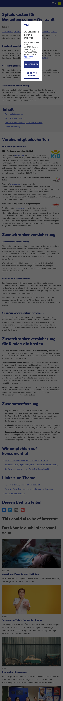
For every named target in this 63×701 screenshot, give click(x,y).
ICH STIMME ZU (31, 64)
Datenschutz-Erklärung (29, 57)
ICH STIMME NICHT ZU (32, 74)
